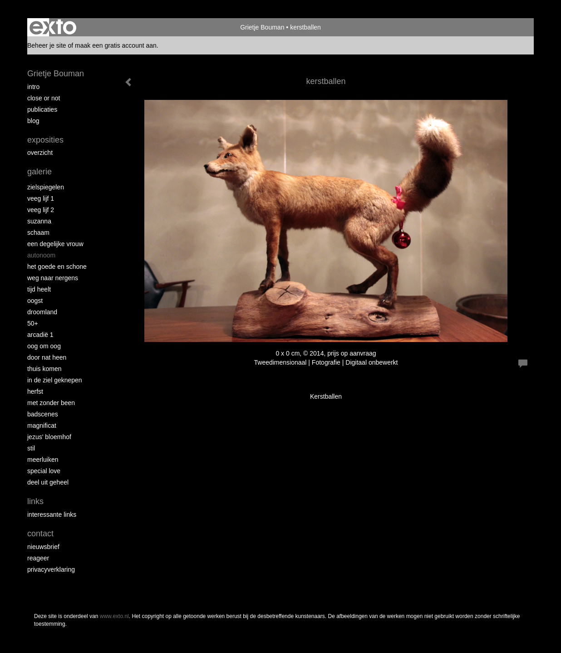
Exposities (45, 139)
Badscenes (42, 414)
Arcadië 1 (40, 334)
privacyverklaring (51, 569)
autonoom (41, 255)
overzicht (40, 152)
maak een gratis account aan (116, 45)
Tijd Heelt (39, 289)
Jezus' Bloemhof (49, 436)
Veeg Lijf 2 (40, 209)
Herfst (35, 391)
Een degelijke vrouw (55, 243)
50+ (32, 323)
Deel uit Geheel (48, 482)
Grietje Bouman (262, 27)
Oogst (35, 300)
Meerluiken (42, 459)
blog (33, 120)
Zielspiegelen (45, 187)
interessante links (51, 514)
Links (35, 501)
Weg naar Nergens (52, 278)
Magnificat (41, 425)
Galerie (39, 171)
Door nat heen (46, 357)
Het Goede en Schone (57, 266)
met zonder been (51, 402)
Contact (40, 533)
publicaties (42, 109)
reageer (38, 558)
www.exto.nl (114, 616)
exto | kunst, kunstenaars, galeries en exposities (53, 27)
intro (33, 86)
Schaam (38, 232)
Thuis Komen (44, 368)
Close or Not (43, 98)
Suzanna (39, 221)
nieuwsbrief (43, 546)
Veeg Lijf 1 (40, 198)
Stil (31, 448)
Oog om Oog (44, 346)
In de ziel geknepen (54, 380)
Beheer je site (46, 45)
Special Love (43, 471)
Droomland (42, 312)
